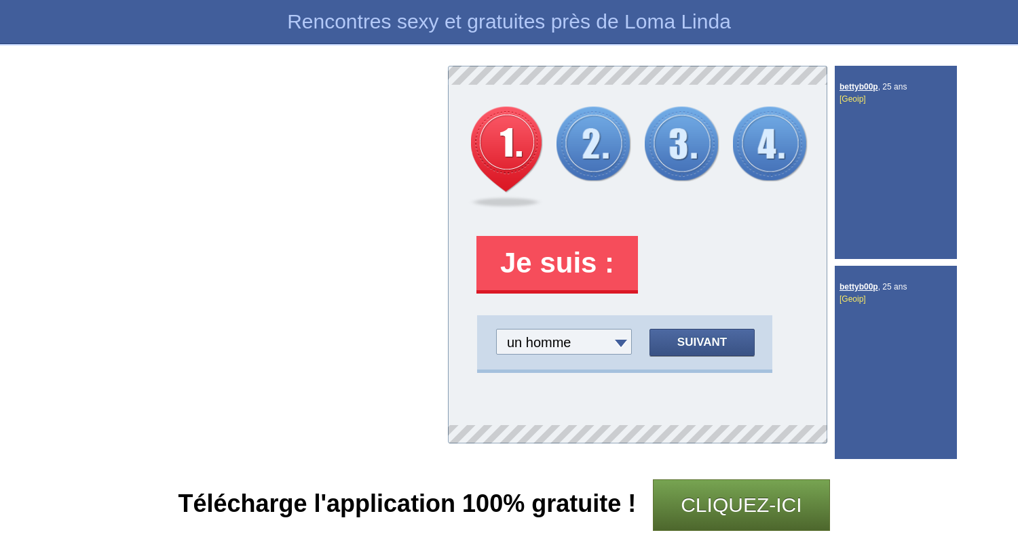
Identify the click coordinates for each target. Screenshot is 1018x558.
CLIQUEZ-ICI (741, 505)
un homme (539, 342)
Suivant (702, 342)
